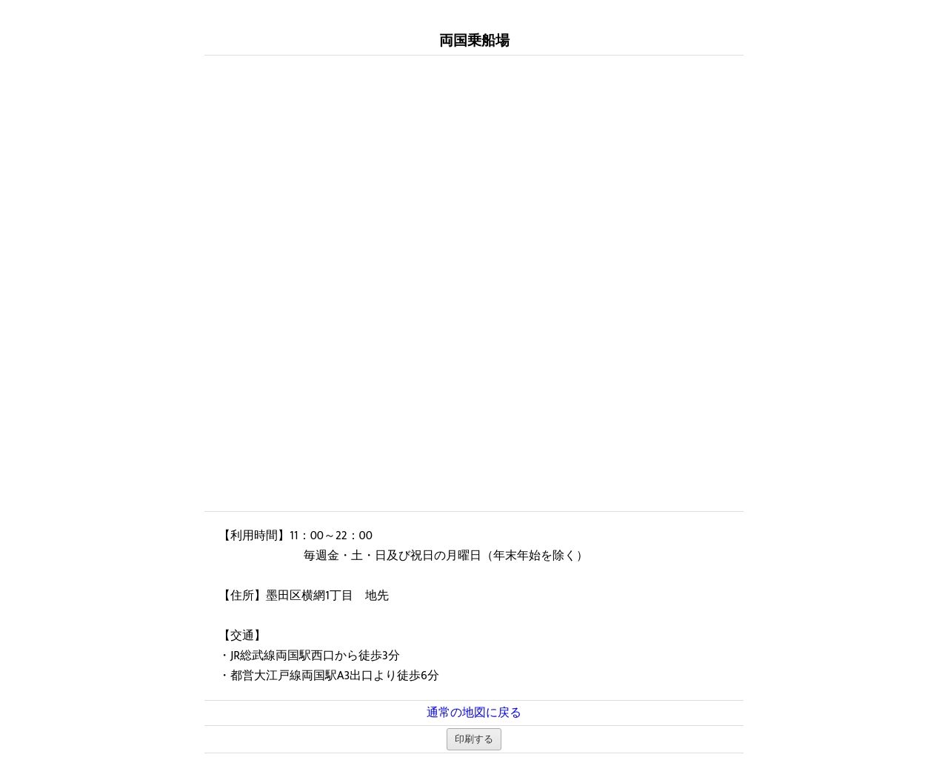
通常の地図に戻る (474, 713)
